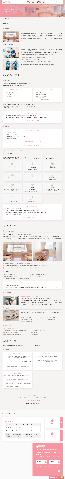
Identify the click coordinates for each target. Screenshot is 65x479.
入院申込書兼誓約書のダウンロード (32, 141)
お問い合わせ (57, 2)
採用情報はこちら (55, 477)
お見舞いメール (46, 466)
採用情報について (55, 462)
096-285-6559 (41, 2)
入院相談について (42, 462)
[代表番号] (32, 400)
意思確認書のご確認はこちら (32, 120)
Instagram (52, 2)
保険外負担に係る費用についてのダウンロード (32, 145)
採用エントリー (54, 466)
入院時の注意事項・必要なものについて (32, 217)
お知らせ (47, 2)
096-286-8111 (31, 2)
